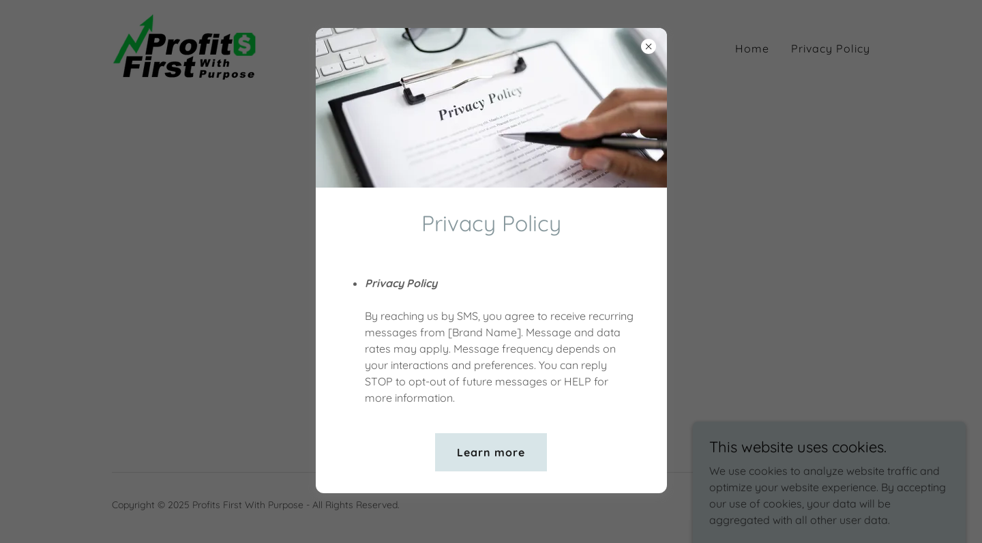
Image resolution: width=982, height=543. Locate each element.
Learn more (491, 452)
